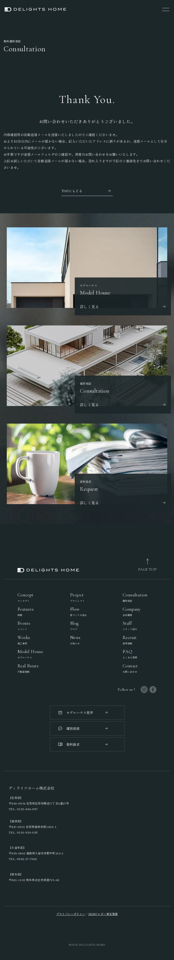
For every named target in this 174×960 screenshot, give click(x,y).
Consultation (135, 597)
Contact (130, 668)
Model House (30, 654)
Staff (130, 625)
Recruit (130, 640)
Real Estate (28, 668)
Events (24, 625)
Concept (26, 597)
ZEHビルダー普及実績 (103, 914)
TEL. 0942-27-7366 (23, 859)
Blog (74, 625)
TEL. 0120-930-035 (23, 832)
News (75, 640)
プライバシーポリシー (70, 914)
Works (24, 640)
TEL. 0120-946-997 (23, 809)
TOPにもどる (71, 190)
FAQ (130, 654)
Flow (78, 611)
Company (132, 611)
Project (77, 597)
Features (26, 611)
